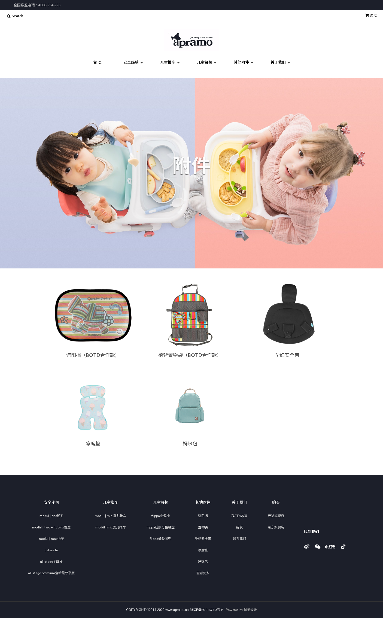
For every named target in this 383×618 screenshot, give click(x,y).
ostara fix (51, 550)
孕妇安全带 (203, 538)
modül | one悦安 (51, 516)
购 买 (371, 15)
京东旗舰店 (276, 527)
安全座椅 (131, 63)
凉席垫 (203, 550)
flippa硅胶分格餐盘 (161, 527)
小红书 (332, 545)
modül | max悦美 (51, 538)
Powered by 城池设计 (241, 609)
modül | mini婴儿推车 (110, 516)
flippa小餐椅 (160, 516)
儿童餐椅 (204, 63)
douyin (347, 545)
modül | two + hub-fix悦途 (51, 527)
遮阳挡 (203, 516)
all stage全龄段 (51, 561)
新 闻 (239, 527)
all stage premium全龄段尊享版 (51, 573)
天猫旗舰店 (276, 516)
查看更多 (202, 573)
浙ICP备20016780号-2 (206, 609)
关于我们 (278, 63)
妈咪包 (203, 561)
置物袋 (203, 527)
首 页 (97, 63)
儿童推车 (167, 63)
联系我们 (239, 538)
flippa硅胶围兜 (160, 538)
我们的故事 (239, 516)
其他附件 (241, 63)
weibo (308, 545)
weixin (319, 545)
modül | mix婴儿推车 (110, 527)
